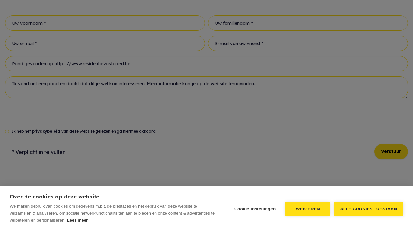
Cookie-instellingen (255, 209)
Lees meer (77, 220)
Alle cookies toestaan (368, 209)
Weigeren (308, 209)
